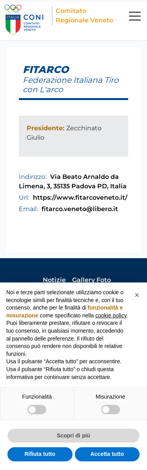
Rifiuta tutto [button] (39, 454)
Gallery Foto (91, 280)
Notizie (54, 280)
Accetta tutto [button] (107, 454)
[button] (137, 295)
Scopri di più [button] (73, 435)
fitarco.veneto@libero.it (80, 209)
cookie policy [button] (110, 315)
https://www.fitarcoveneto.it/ (80, 197)
